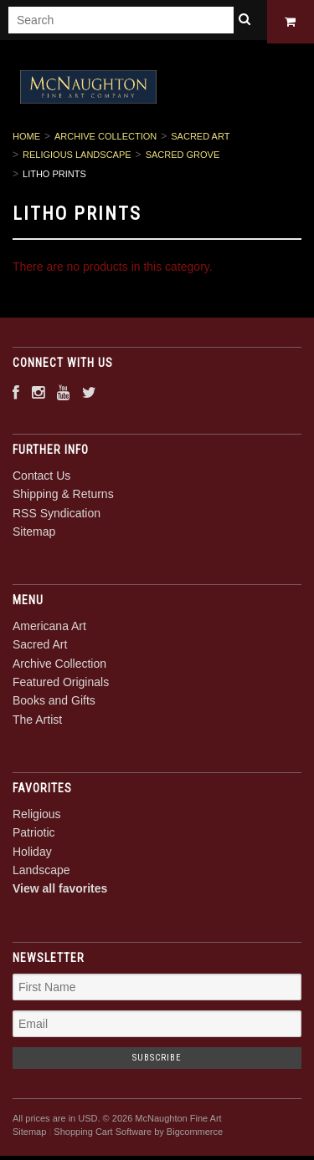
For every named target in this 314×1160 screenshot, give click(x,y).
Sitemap (34, 535)
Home (26, 140)
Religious (37, 816)
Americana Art (49, 628)
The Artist (37, 722)
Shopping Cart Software (103, 1135)
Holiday (32, 854)
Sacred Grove (183, 158)
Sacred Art (200, 140)
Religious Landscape (77, 158)
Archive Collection (105, 140)
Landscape (41, 872)
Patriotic (34, 835)
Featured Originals (61, 685)
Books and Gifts (54, 703)
